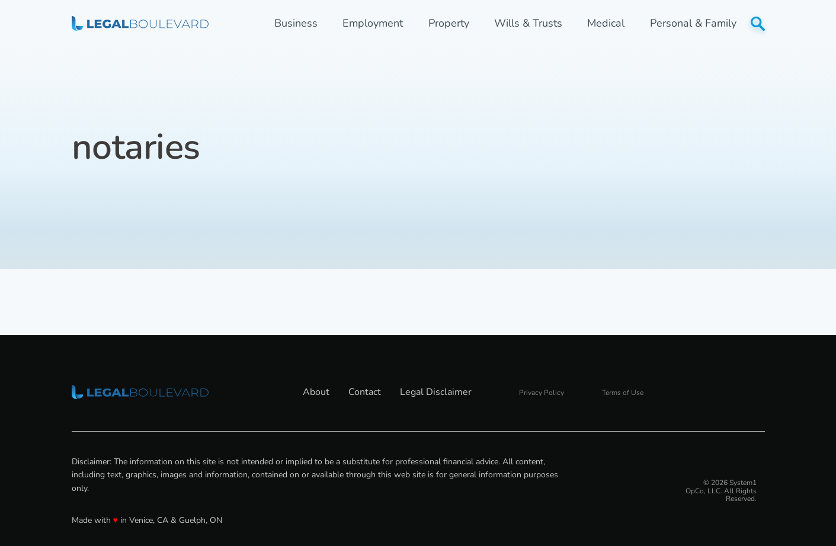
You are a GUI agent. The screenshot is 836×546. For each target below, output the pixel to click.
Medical (605, 23)
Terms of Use (622, 392)
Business (296, 23)
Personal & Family (693, 23)
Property (448, 23)
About (316, 392)
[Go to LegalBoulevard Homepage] (140, 23)
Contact (364, 392)
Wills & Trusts (528, 23)
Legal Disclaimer (436, 392)
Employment (372, 23)
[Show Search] (758, 24)
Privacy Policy (541, 392)
